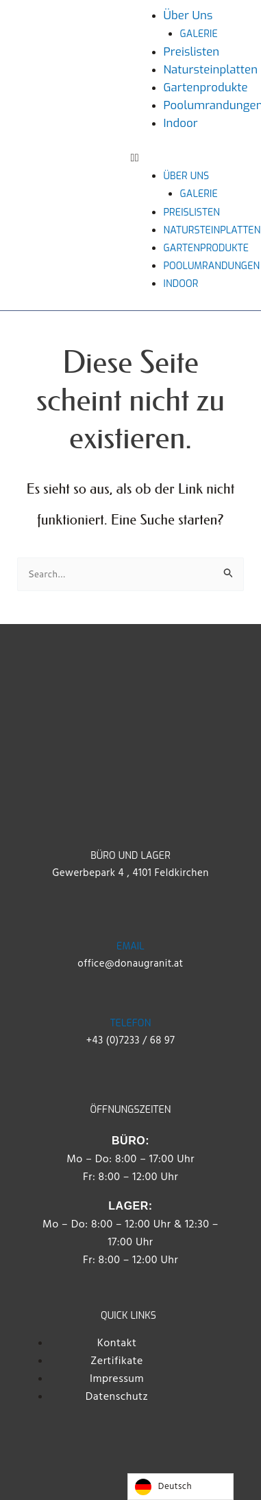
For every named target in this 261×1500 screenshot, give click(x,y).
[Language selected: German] (180, 1486)
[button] (189, 158)
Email (130, 946)
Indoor (181, 122)
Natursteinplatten (211, 69)
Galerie (199, 34)
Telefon (130, 1023)
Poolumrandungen (212, 266)
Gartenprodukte (206, 87)
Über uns (188, 15)
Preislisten (192, 51)
